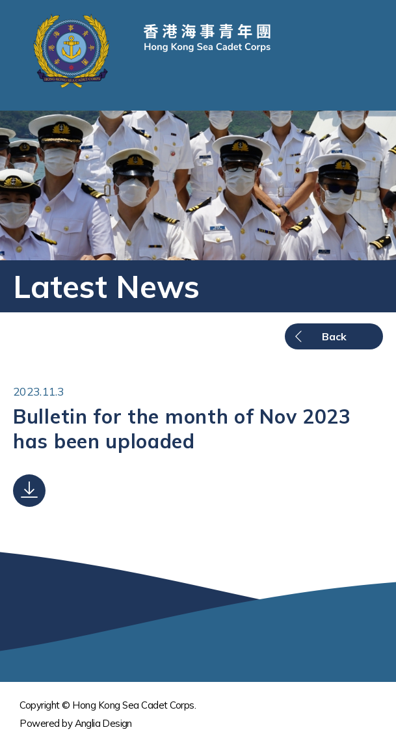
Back (334, 336)
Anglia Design (103, 723)
